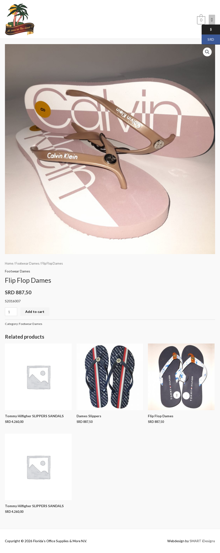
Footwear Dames (27, 263)
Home (9, 263)
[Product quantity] (11, 311)
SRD (208, 40)
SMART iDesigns (202, 541)
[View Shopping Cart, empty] (200, 19)
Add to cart (34, 311)
